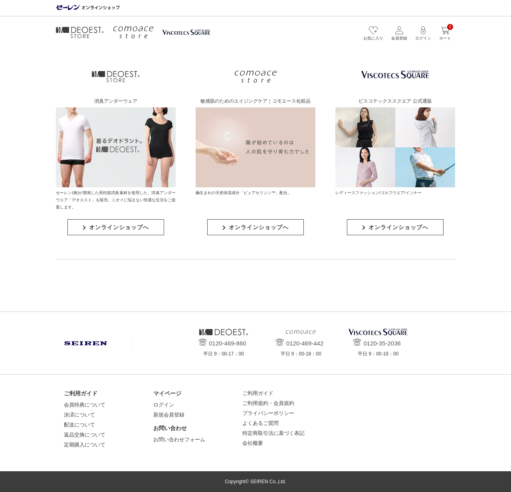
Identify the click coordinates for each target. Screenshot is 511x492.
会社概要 (252, 443)
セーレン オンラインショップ (88, 8)
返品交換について (84, 435)
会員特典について (84, 405)
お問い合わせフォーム (179, 439)
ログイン (163, 405)
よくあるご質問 (260, 423)
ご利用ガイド (257, 393)
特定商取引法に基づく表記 (273, 433)
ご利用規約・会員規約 (268, 403)
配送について (79, 425)
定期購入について (84, 445)
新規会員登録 (168, 415)
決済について (79, 415)
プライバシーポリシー (268, 413)
